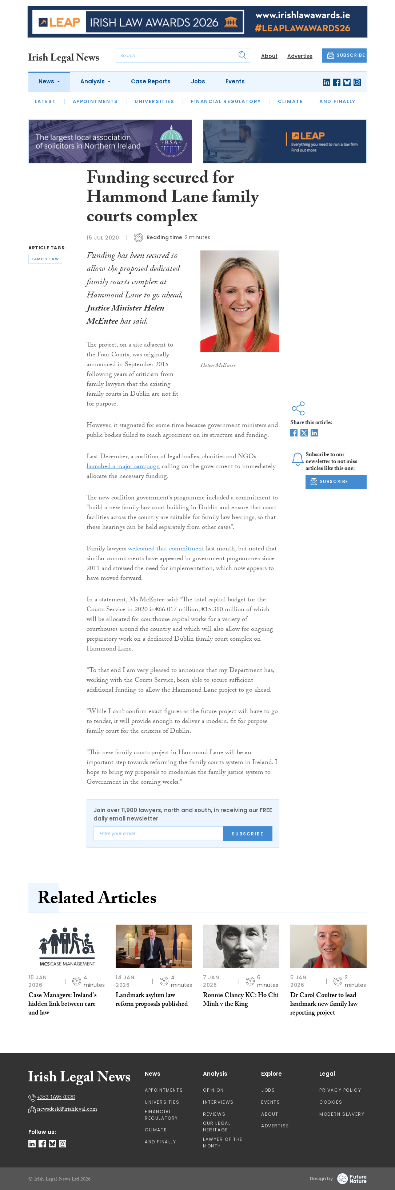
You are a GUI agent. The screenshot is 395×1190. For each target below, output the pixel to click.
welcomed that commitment (166, 549)
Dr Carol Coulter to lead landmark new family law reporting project (324, 1005)
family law (45, 259)
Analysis (93, 81)
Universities (154, 101)
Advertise (299, 56)
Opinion (213, 1090)
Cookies (330, 1102)
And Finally (337, 101)
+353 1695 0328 (56, 1098)
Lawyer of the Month (223, 1142)
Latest (45, 101)
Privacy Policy (340, 1090)
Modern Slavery (341, 1114)
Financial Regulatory (226, 101)
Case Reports (151, 81)
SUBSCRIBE (346, 55)
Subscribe (248, 834)
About (269, 56)
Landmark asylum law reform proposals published (152, 1001)
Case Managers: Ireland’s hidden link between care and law (62, 1005)
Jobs (198, 81)
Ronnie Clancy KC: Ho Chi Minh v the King (241, 1001)
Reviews (214, 1114)
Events (235, 81)
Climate (290, 101)
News (47, 81)
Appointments (95, 101)
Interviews (218, 1102)
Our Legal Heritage (217, 1126)
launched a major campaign (123, 467)
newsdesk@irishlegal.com (67, 1110)
